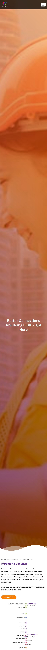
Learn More (8, 597)
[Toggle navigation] (43, 4)
